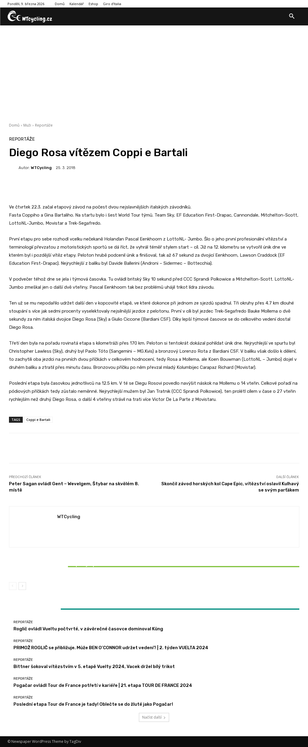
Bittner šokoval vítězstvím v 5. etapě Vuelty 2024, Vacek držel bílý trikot (57, 567)
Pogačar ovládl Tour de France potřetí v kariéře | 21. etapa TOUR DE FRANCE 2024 (102, 685)
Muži (27, 125)
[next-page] (22, 586)
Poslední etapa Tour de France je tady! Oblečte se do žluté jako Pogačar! (93, 704)
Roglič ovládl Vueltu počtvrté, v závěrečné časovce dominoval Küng (88, 629)
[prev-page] (12, 586)
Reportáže (44, 125)
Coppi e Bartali (38, 419)
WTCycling (41, 168)
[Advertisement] (154, 70)
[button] (292, 16)
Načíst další (154, 717)
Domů (14, 125)
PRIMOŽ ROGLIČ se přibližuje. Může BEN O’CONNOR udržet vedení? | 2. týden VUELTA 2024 (110, 647)
